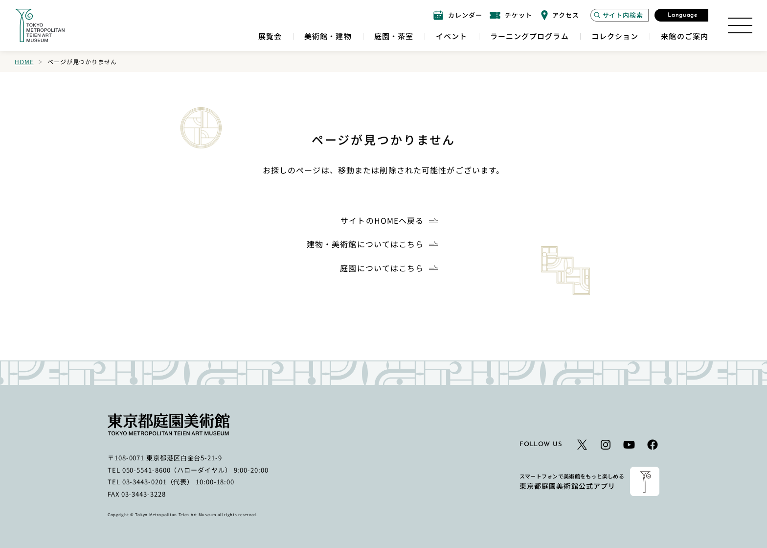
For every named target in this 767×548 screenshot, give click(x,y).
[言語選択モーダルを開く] (681, 15)
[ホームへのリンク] (40, 25)
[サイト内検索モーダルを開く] (619, 15)
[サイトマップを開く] (740, 25)
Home (24, 61)
